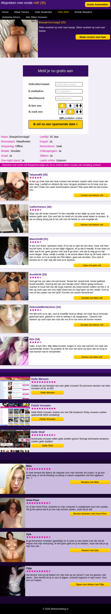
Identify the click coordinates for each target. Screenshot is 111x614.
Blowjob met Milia (90, 482)
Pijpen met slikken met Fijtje (90, 584)
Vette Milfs (63, 12)
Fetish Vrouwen (47, 419)
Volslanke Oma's (11, 17)
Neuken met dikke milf (92, 357)
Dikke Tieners (21, 12)
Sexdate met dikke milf (91, 298)
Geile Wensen (47, 392)
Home (5, 12)
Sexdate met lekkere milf (92, 325)
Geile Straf (47, 445)
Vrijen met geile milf (92, 265)
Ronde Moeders (83, 12)
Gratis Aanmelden (97, 4)
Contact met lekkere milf (92, 195)
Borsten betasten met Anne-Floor (90, 513)
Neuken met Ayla (90, 550)
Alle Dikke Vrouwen (36, 17)
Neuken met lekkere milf (92, 224)
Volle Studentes (43, 12)
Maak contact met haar (93, 37)
